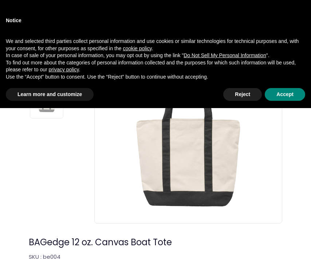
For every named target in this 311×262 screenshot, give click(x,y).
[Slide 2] (46, 99)
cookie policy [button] (137, 202)
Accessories (74, 25)
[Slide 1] (46, 56)
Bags (106, 25)
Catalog (39, 25)
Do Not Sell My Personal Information (225, 209)
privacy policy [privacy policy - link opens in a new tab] (64, 223)
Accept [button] (285, 248)
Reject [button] (242, 248)
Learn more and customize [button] (49, 248)
